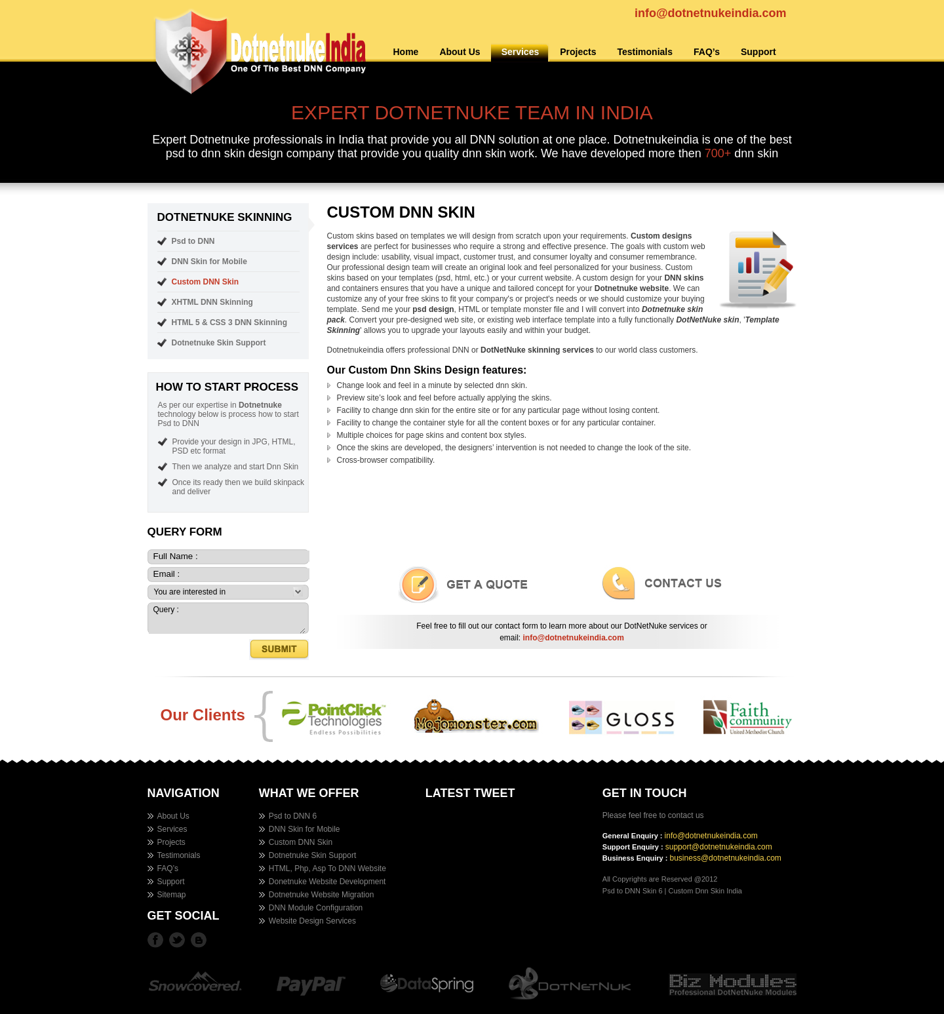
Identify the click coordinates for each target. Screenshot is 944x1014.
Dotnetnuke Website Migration (321, 894)
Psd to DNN (193, 241)
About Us (459, 52)
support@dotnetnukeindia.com (718, 846)
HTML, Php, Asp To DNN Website (327, 868)
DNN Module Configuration (316, 907)
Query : (227, 619)
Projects (578, 52)
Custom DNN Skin (205, 281)
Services (521, 52)
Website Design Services (312, 921)
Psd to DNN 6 (293, 816)
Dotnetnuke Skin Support (219, 342)
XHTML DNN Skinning (212, 302)
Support (758, 52)
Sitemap (171, 894)
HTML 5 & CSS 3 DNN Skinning (229, 322)
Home (406, 52)
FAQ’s (707, 52)
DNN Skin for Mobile (209, 261)
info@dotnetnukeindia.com (711, 13)
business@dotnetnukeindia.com (725, 858)
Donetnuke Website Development (327, 881)
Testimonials (645, 52)
